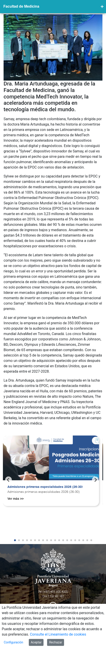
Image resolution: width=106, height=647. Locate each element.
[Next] (95, 479)
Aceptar (36, 642)
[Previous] (8, 479)
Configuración (13, 642)
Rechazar (55, 642)
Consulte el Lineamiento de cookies (58, 634)
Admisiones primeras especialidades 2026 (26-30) (45, 487)
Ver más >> (15, 498)
